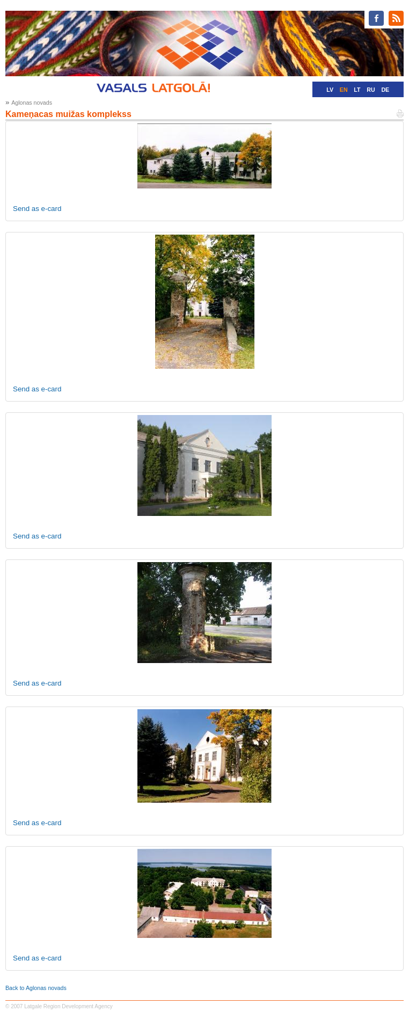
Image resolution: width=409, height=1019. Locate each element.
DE (385, 89)
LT (357, 89)
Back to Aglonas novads (36, 988)
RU (371, 89)
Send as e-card (37, 209)
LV (329, 89)
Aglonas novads (31, 102)
